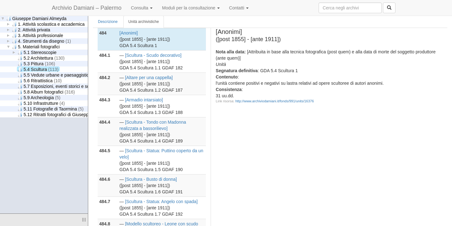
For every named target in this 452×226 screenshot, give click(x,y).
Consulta (142, 7)
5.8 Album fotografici (46, 91)
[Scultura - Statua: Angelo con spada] (161, 201)
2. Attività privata (31, 29)
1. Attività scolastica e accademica (48, 24)
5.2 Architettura (41, 58)
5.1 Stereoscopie (37, 52)
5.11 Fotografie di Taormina (50, 108)
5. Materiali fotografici (36, 46)
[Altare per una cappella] (149, 77)
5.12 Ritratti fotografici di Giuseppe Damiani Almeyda (76, 114)
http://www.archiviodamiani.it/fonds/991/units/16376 (274, 101)
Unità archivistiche (143, 21)
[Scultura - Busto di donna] (151, 179)
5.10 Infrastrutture (41, 103)
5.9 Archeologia (39, 97)
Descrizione (108, 21)
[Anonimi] (129, 32)
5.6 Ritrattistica (40, 80)
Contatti (239, 7)
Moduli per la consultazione (191, 7)
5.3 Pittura (36, 63)
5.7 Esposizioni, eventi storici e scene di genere (71, 86)
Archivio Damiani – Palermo (86, 8)
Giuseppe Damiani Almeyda (36, 18)
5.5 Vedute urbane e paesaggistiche (59, 75)
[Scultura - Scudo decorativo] (153, 55)
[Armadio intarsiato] (144, 99)
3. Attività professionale (37, 35)
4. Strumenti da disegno (41, 41)
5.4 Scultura (38, 69)
